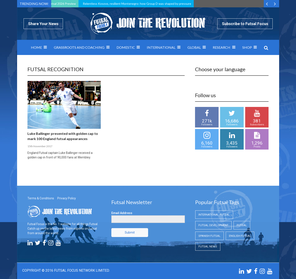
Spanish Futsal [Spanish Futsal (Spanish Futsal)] (209, 235)
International (161, 47)
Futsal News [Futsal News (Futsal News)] (207, 246)
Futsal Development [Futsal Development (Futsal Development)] (213, 225)
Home (36, 47)
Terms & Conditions (40, 198)
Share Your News (43, 23)
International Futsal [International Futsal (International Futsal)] (214, 214)
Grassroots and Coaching (79, 47)
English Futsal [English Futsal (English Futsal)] (240, 235)
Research (221, 47)
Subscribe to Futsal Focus (245, 23)
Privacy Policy (66, 198)
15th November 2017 (39, 146)
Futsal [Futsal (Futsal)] (242, 225)
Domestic (126, 47)
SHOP (247, 47)
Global (194, 47)
